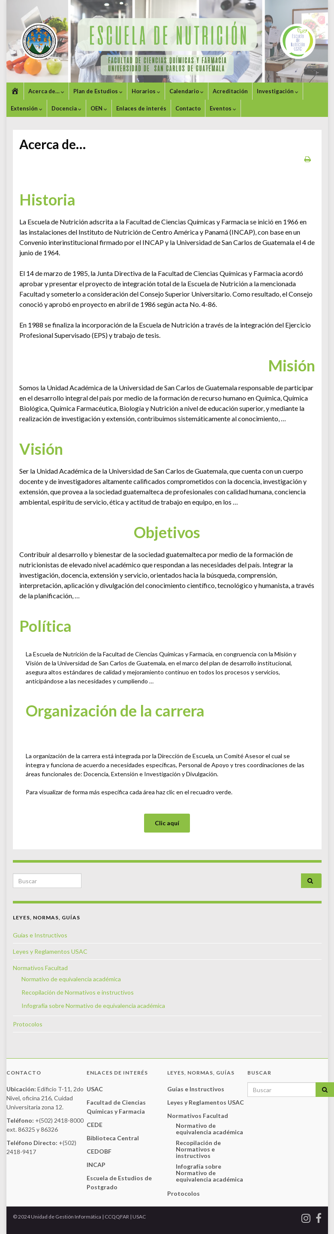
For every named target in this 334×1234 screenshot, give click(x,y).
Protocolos (27, 1024)
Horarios (146, 91)
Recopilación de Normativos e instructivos (77, 992)
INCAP (96, 1164)
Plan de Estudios (98, 91)
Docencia (66, 108)
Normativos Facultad (40, 967)
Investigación (277, 91)
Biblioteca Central (113, 1138)
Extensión (26, 108)
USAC (95, 1089)
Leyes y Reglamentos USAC (50, 951)
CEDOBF (99, 1151)
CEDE (94, 1124)
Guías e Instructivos (40, 935)
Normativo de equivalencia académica (71, 979)
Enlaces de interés (141, 108)
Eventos (223, 108)
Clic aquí (167, 823)
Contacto (188, 108)
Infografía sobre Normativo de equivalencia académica (93, 1005)
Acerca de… (46, 91)
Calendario (186, 91)
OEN (98, 108)
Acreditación (230, 91)
